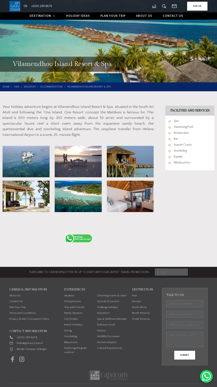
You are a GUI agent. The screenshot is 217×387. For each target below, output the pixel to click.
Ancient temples (107, 342)
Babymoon (70, 342)
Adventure (103, 312)
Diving (68, 330)
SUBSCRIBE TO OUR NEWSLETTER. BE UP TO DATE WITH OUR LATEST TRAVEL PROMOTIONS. (89, 272)
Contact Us (173, 16)
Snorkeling (70, 336)
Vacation (69, 295)
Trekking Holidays (107, 307)
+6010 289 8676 (27, 337)
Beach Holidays (73, 324)
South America (141, 318)
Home (6, 86)
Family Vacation (73, 312)
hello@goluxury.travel (30, 343)
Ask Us (197, 6)
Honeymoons (72, 301)
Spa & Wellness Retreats (112, 318)
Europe (136, 301)
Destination (43, 16)
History (101, 330)
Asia (16, 86)
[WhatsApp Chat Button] (206, 376)
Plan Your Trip (112, 16)
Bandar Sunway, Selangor (32, 349)
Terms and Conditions (22, 312)
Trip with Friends (74, 307)
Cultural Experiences (109, 347)
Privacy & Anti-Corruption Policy (29, 318)
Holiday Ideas (78, 16)
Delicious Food (106, 324)
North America (141, 312)
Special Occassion (108, 301)
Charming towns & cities (112, 295)
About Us (144, 16)
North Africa (139, 307)
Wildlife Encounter (108, 336)
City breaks (71, 318)
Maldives (30, 86)
